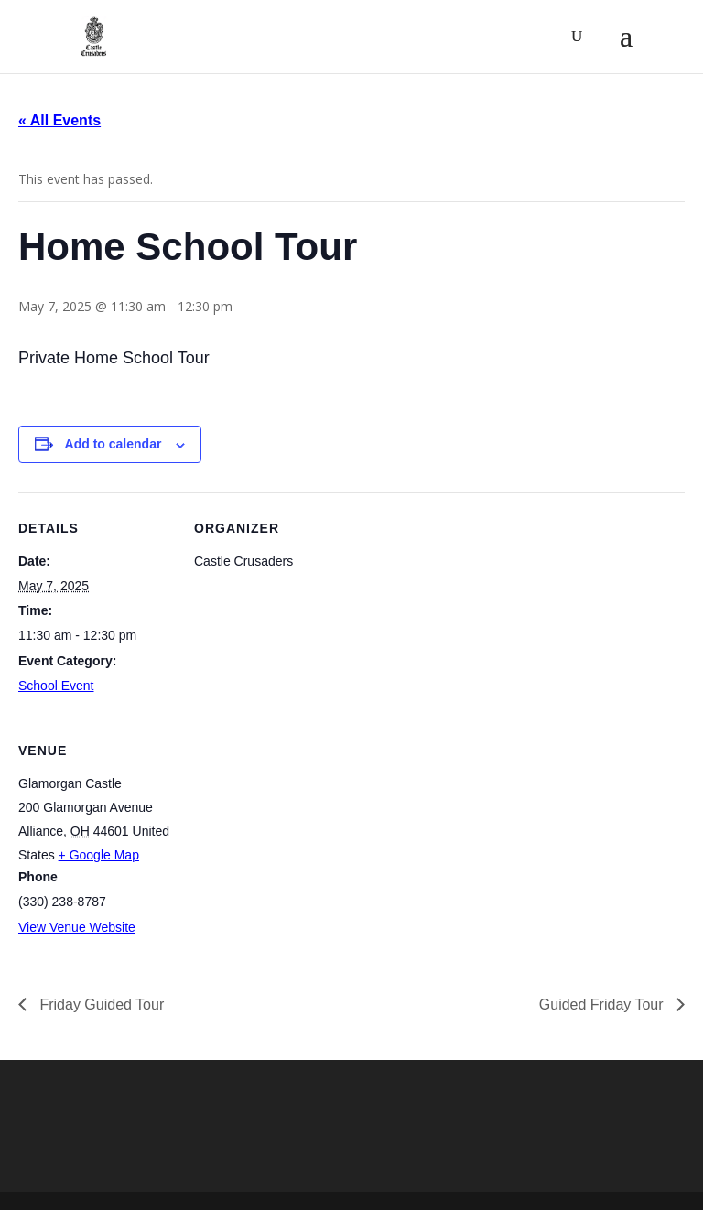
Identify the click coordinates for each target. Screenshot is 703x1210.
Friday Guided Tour (100, 1004)
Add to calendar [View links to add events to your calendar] (113, 444)
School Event (56, 685)
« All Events (59, 120)
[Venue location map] (290, 840)
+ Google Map (99, 855)
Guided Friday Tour (603, 1004)
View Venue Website (76, 927)
